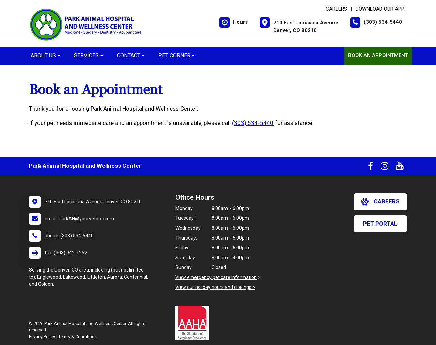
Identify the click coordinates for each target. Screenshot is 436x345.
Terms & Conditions (77, 336)
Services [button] (88, 55)
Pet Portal (380, 223)
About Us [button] (45, 55)
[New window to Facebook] (370, 167)
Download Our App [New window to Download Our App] (380, 9)
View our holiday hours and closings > (215, 287)
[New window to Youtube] (400, 167)
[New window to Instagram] (384, 167)
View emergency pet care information (216, 277)
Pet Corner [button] (176, 55)
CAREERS (336, 9)
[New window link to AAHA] (194, 323)
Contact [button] (131, 55)
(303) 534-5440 (253, 122)
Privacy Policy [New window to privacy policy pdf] (42, 336)
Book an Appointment (378, 55)
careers (380, 202)
